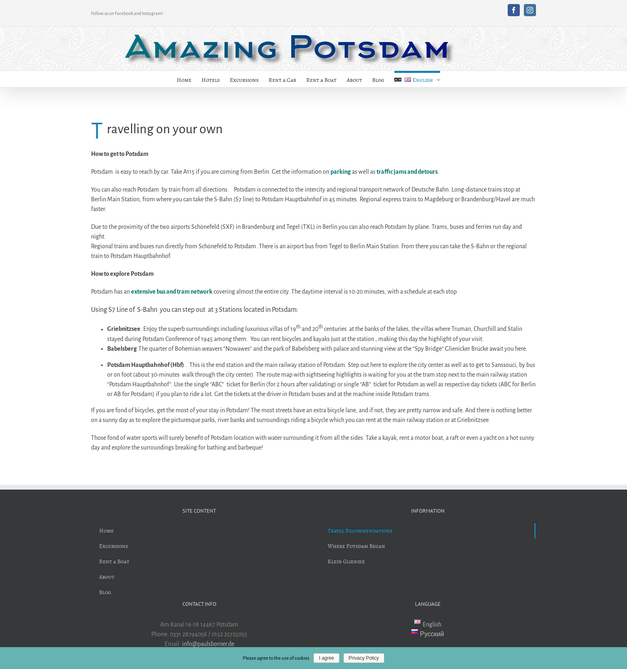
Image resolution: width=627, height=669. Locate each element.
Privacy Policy (364, 658)
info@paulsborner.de (208, 644)
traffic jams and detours (407, 171)
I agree (326, 658)
